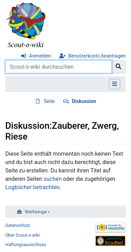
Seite (49, 101)
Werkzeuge (36, 211)
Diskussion (84, 101)
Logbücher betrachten (32, 187)
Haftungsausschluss (25, 244)
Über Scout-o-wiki (22, 235)
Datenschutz (17, 225)
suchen (53, 179)
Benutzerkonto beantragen (97, 56)
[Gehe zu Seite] (118, 66)
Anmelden (40, 56)
